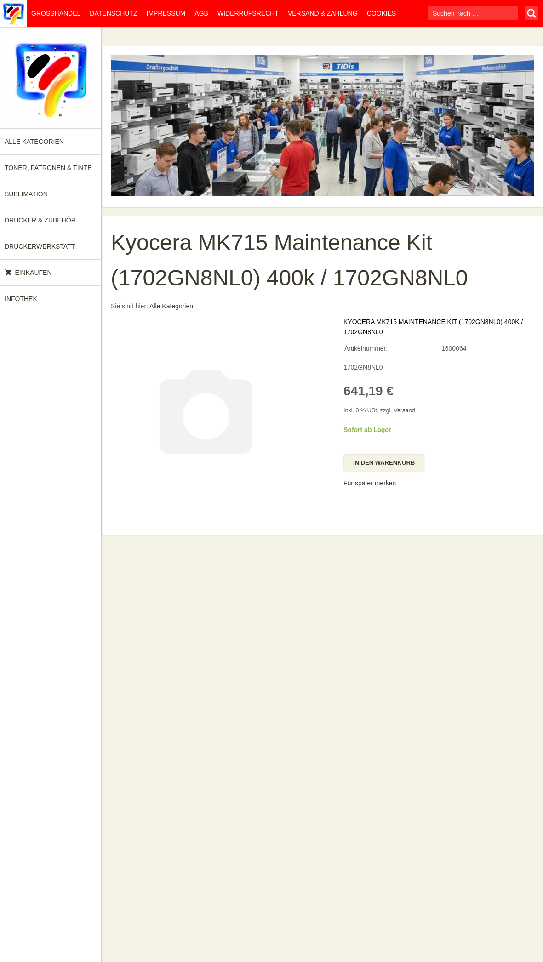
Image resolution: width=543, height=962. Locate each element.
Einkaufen (28, 272)
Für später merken (369, 483)
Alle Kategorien (34, 141)
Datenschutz (113, 13)
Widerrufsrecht (248, 13)
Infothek (21, 298)
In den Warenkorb (384, 462)
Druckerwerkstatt (40, 246)
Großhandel (55, 13)
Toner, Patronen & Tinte (48, 167)
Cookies (381, 13)
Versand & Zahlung (323, 13)
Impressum (166, 13)
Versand (404, 410)
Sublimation (26, 194)
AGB (201, 13)
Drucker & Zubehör (40, 220)
